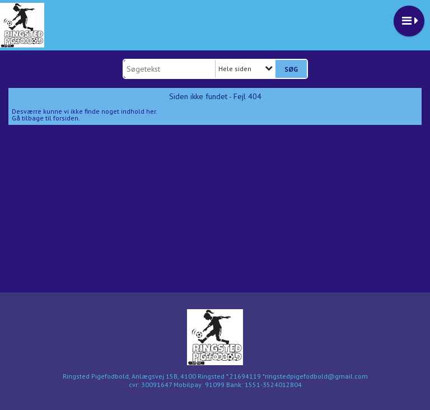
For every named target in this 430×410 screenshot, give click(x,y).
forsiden (65, 118)
